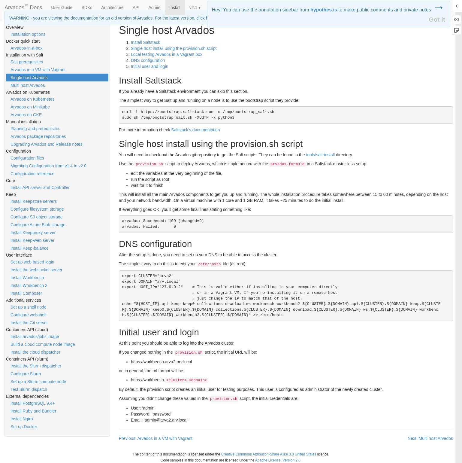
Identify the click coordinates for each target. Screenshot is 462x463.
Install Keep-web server (32, 240)
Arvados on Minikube (30, 107)
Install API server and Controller (40, 187)
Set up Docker (24, 426)
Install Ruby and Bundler (33, 411)
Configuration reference (32, 173)
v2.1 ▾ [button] (195, 7)
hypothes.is (323, 9)
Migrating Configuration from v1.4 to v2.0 (48, 165)
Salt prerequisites (27, 61)
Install (174, 7)
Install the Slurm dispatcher (36, 366)
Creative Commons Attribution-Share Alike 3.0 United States (268, 454)
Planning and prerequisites (35, 128)
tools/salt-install (320, 154)
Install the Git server (29, 322)
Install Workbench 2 (29, 285)
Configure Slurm (26, 373)
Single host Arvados (29, 77)
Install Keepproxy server (33, 232)
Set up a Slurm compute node (38, 381)
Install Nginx (22, 418)
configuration (148, 60)
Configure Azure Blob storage (38, 224)
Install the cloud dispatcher (35, 352)
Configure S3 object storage (37, 217)
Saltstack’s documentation (195, 129)
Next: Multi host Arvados (430, 438)
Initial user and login (149, 66)
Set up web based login (32, 262)
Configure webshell (28, 314)
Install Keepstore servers (34, 201)
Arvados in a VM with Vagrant (38, 69)
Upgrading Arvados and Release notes (47, 144)
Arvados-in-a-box (27, 48)
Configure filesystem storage (37, 209)
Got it (437, 19)
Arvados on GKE (26, 114)
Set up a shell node (29, 307)
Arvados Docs (23, 6)
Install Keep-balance (30, 248)
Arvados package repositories (38, 136)
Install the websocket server (36, 269)
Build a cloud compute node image (43, 344)
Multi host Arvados (28, 85)
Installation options (28, 34)
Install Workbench (27, 277)
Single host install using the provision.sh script (174, 48)
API (136, 7)
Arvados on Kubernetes (32, 99)
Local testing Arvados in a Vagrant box (166, 54)
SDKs (86, 7)
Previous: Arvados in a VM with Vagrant (155, 438)
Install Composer (26, 293)
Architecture (112, 7)
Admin (154, 7)
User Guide (62, 7)
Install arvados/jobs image (35, 336)
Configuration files (27, 158)
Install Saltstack (145, 42)
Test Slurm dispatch (29, 389)
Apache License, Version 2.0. (278, 460)
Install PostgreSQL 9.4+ (33, 403)
